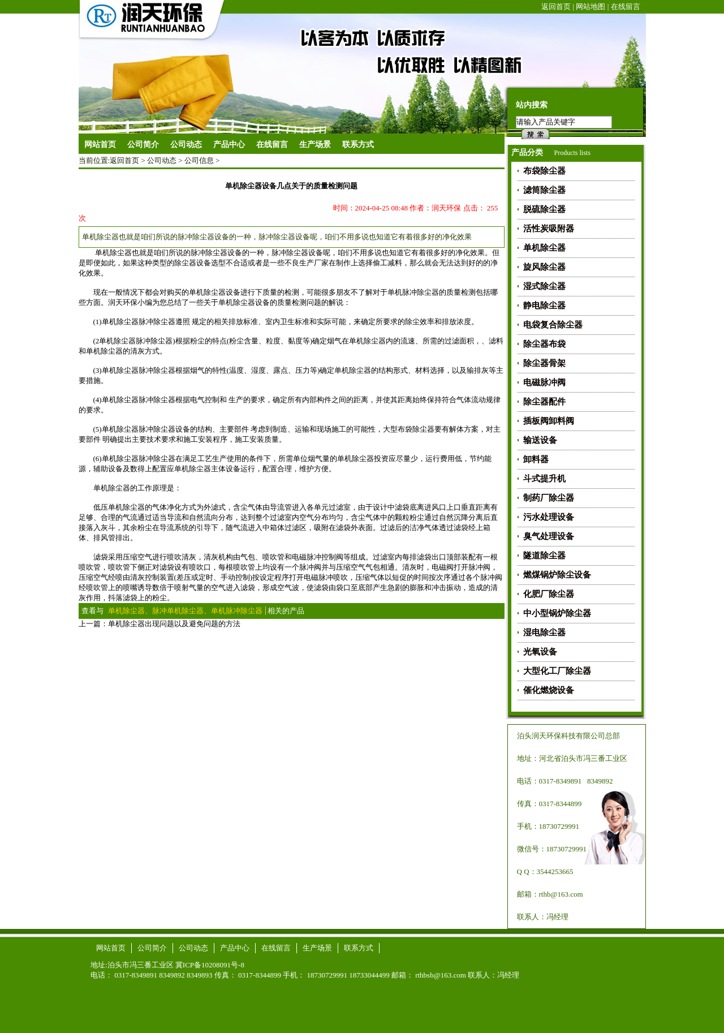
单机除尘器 (120, 321)
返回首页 (556, 6)
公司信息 (199, 160)
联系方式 (358, 948)
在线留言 (625, 6)
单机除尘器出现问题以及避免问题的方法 (174, 623)
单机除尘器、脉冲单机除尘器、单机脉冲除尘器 (185, 610)
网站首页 (100, 144)
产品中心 (234, 948)
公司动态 (161, 160)
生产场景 (317, 948)
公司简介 (152, 948)
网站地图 (590, 6)
